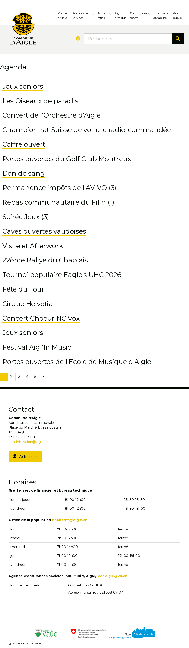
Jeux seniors (22, 86)
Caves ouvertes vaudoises (44, 231)
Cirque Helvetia (27, 304)
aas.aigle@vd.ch (112, 576)
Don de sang (23, 173)
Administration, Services (83, 15)
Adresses (25, 456)
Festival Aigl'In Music (36, 347)
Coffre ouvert (23, 144)
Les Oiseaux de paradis (40, 101)
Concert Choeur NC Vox (41, 318)
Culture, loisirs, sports (140, 15)
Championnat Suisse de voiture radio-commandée (86, 130)
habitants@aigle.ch (70, 520)
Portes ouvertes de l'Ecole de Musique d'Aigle (76, 362)
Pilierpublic (177, 15)
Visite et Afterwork (32, 246)
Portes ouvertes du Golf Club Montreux (66, 159)
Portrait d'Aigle (63, 15)
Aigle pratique (120, 15)
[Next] (43, 377)
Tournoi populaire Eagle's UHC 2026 (61, 275)
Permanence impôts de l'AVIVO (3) (59, 188)
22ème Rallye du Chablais (45, 260)
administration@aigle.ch (28, 442)
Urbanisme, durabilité (161, 15)
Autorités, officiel (104, 15)
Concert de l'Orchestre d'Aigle (51, 115)
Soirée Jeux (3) (25, 217)
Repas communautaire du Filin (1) (58, 202)
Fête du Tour (23, 289)
